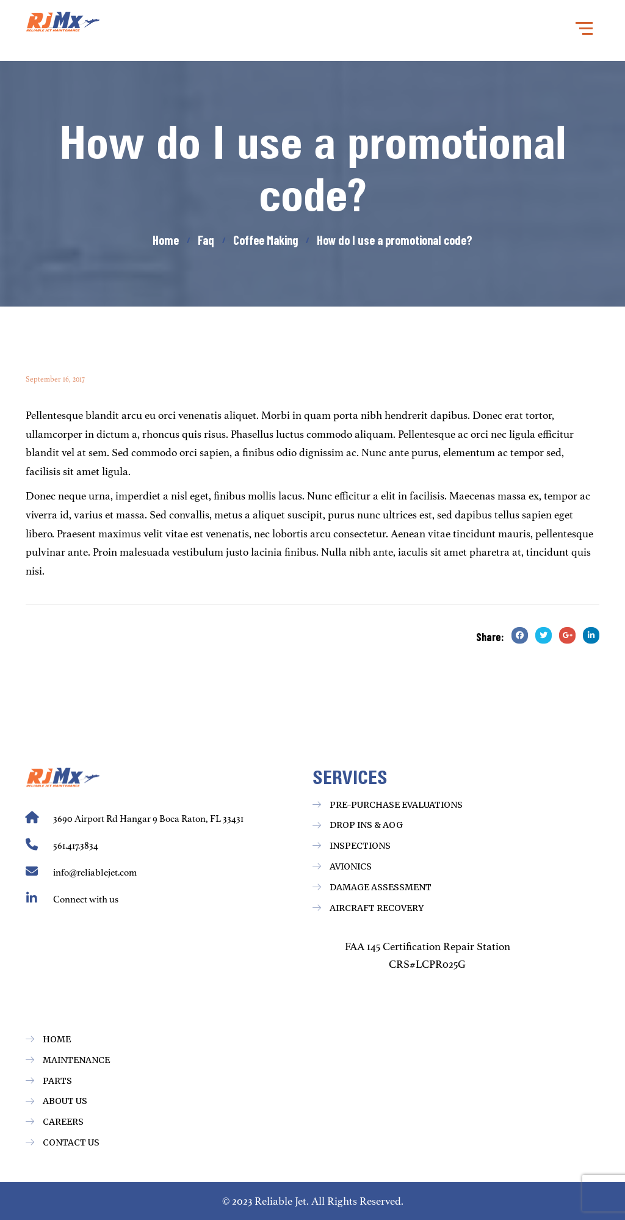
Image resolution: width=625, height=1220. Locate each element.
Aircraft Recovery (377, 907)
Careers (63, 1121)
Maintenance (76, 1060)
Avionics (351, 866)
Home (57, 1039)
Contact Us (71, 1142)
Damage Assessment (381, 887)
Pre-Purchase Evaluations (396, 804)
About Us (65, 1100)
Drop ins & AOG (366, 824)
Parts (57, 1080)
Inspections (360, 845)
